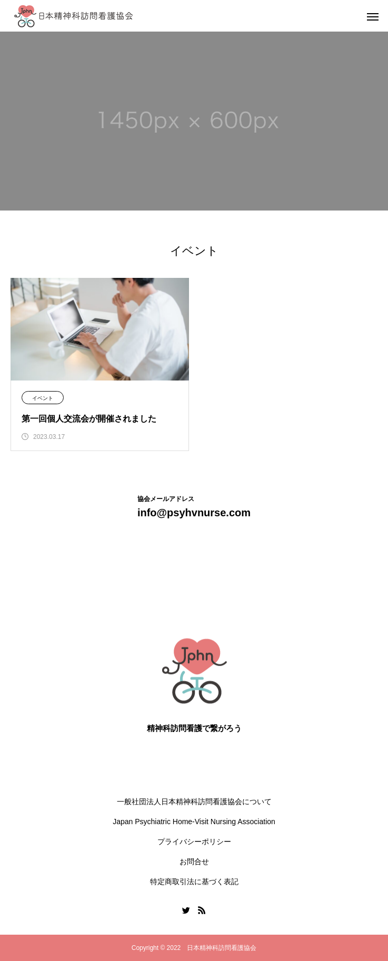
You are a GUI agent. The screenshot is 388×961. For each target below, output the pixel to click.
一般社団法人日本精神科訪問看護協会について (194, 801)
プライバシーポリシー (194, 841)
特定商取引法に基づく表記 (194, 881)
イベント (42, 398)
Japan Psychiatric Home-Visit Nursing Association (194, 821)
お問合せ (194, 861)
